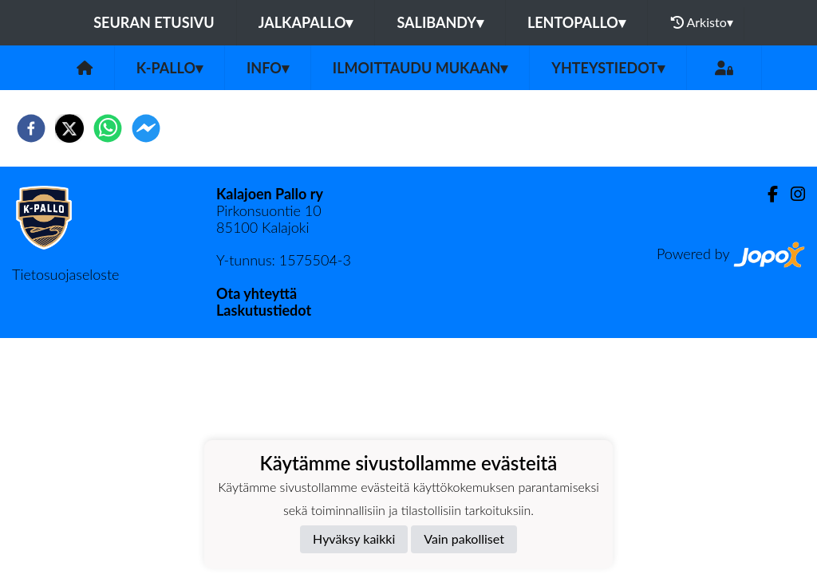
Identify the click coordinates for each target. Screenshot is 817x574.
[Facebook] (766, 194)
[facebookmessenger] (146, 128)
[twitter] (69, 128)
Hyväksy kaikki (354, 538)
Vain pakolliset (464, 538)
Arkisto (702, 22)
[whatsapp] (107, 128)
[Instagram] (791, 194)
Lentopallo (576, 22)
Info (268, 68)
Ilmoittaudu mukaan (420, 68)
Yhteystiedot (608, 68)
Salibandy (440, 22)
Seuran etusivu (154, 22)
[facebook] (31, 128)
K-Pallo (169, 68)
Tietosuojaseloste (65, 274)
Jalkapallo (306, 22)
